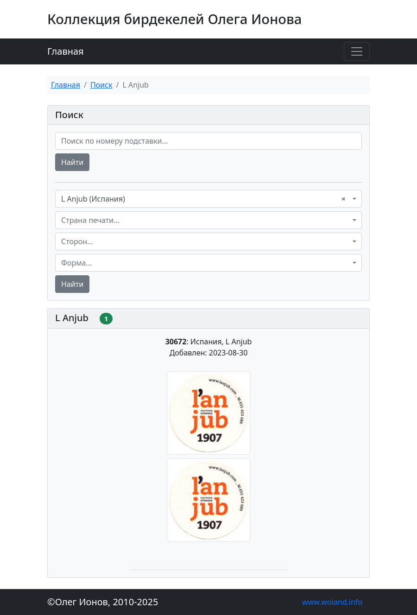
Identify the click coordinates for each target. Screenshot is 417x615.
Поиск (101, 85)
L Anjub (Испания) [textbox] (203, 198)
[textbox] (205, 220)
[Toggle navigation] (357, 51)
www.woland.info (332, 602)
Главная (65, 51)
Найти (72, 162)
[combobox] (208, 199)
